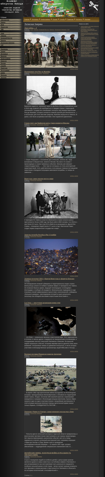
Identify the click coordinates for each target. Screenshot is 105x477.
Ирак (2, 24)
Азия (2, 33)
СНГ (2, 45)
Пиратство (4, 27)
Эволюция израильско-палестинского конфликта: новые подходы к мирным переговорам (89, 42)
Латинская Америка (7, 43)
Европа (3, 40)
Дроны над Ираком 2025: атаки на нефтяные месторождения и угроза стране (89, 34)
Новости (4, 61)
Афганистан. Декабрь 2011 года (89, 50)
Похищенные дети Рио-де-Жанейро (37, 72)
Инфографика (5, 58)
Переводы (4, 49)
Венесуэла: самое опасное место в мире (38, 179)
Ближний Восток (6, 38)
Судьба (3, 65)
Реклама (87, 19)
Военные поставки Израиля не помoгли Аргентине (42, 354)
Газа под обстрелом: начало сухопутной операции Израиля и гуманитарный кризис (89, 38)
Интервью (4, 54)
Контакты (79, 19)
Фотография (5, 70)
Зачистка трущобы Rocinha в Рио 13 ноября (40, 235)
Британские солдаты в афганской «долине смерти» (89, 53)
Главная (26, 19)
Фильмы (4, 75)
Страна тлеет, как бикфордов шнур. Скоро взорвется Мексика (46, 123)
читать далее (74, 69)
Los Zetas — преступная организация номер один (42, 303)
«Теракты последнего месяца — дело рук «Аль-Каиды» (89, 45)
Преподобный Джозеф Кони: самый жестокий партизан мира (89, 48)
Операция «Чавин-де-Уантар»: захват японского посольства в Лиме (49, 412)
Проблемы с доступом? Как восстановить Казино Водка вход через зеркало (89, 30)
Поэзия (3, 63)
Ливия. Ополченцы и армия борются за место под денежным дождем (90, 55)
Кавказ (3, 22)
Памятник (4, 68)
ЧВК (2, 29)
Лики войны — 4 (30, 28)
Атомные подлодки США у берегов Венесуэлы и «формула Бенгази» (49, 279)
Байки (3, 73)
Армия (3, 51)
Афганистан (5, 20)
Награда (3, 77)
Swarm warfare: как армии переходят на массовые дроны (90, 27)
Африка (3, 35)
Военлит (4, 56)
